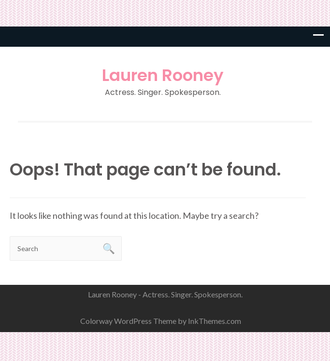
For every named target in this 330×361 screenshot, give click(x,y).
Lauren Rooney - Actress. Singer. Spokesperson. (165, 294)
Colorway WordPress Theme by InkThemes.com (160, 320)
